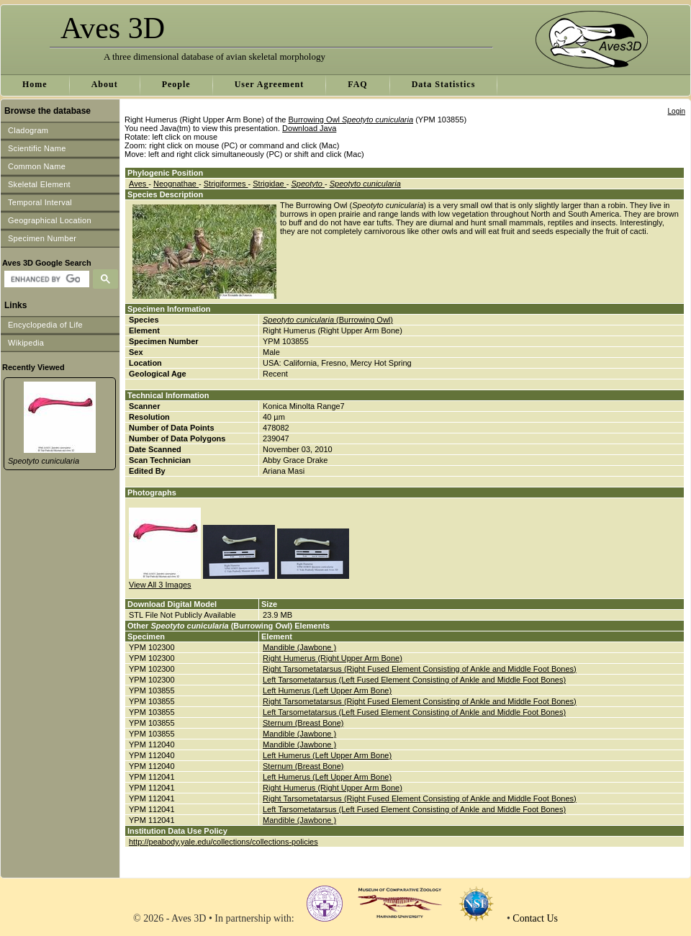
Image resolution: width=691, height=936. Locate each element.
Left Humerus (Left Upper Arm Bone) (327, 690)
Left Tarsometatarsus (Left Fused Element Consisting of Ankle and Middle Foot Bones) (414, 679)
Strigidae (269, 183)
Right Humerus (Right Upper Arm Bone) (332, 658)
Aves (138, 183)
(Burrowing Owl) (328, 319)
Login (676, 111)
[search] (45, 279)
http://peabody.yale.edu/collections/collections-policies (223, 841)
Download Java (309, 128)
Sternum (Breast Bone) (303, 723)
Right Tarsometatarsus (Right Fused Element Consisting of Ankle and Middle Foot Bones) (420, 669)
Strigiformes (226, 183)
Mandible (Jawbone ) (299, 647)
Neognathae (176, 183)
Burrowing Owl (350, 119)
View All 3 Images (160, 584)
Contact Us (535, 918)
